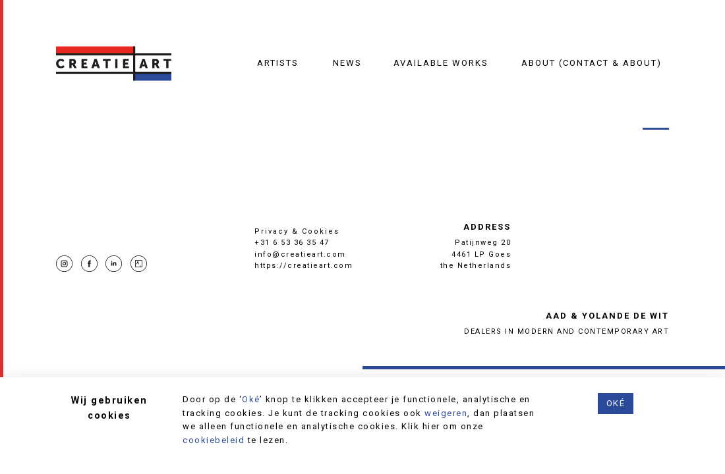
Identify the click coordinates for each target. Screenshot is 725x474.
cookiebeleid (214, 440)
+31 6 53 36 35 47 (292, 242)
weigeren (445, 413)
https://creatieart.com (303, 265)
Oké (251, 399)
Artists (278, 63)
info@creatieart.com (300, 254)
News (347, 63)
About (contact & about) (591, 63)
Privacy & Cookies (296, 231)
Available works (440, 63)
